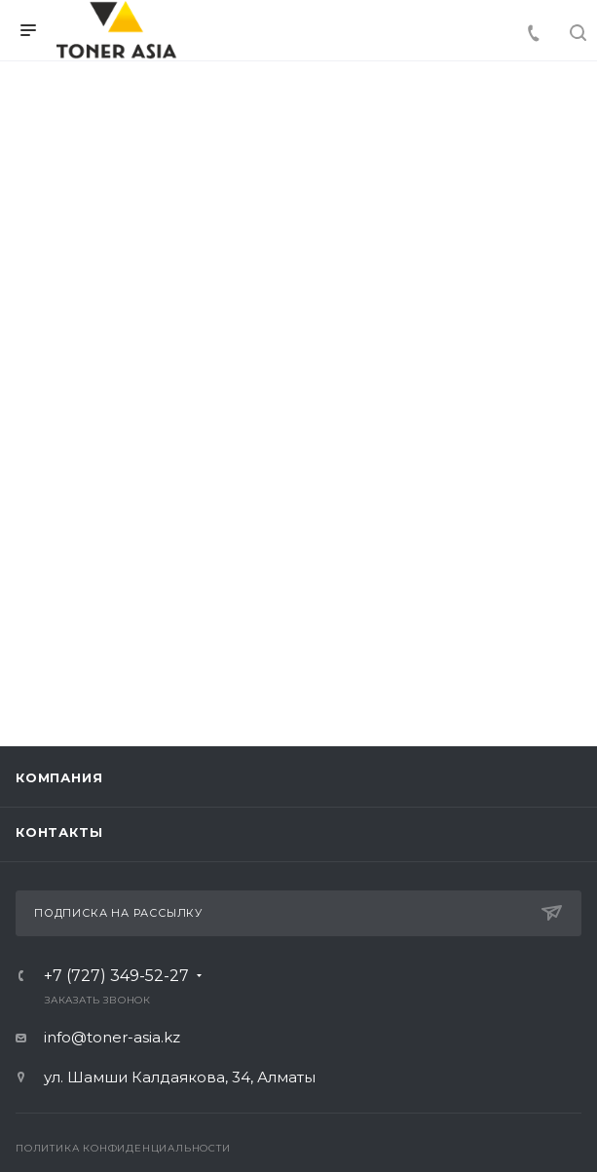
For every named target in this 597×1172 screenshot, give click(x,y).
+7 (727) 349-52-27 (116, 976)
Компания (59, 777)
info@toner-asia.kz (112, 1037)
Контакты (59, 832)
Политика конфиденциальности (123, 1148)
